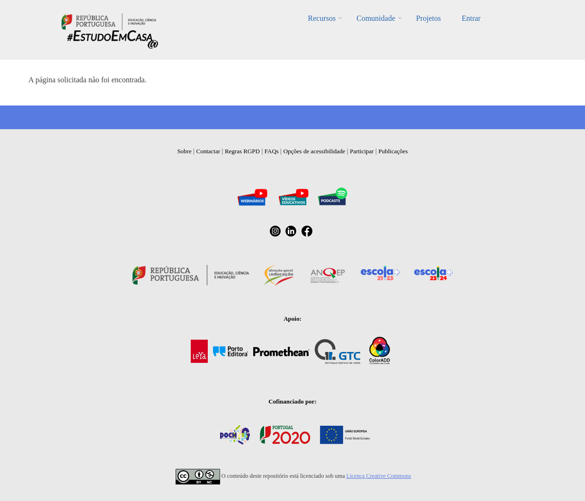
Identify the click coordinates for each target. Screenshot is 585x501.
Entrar (470, 18)
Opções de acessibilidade (315, 151)
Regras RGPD (242, 151)
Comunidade (375, 18)
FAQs (272, 151)
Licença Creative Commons (378, 476)
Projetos (428, 18)
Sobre (184, 151)
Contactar (208, 151)
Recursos (322, 18)
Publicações (393, 151)
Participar (362, 151)
